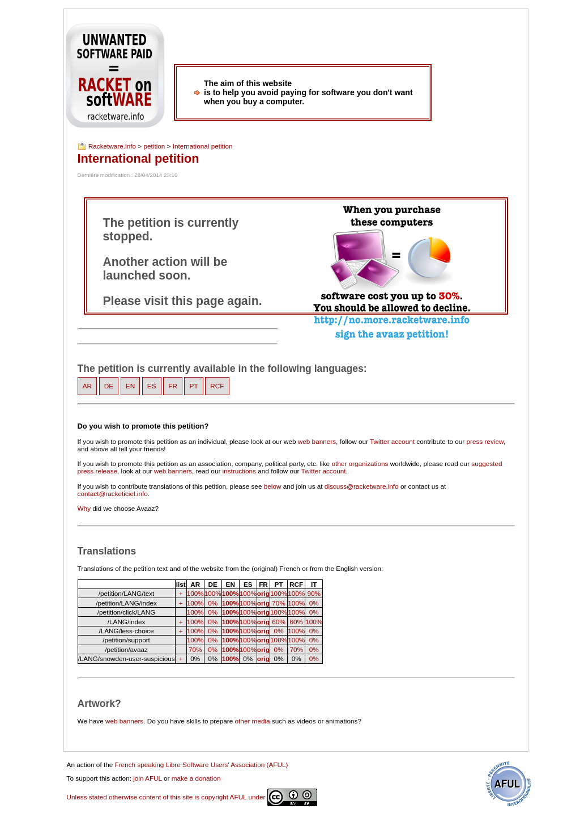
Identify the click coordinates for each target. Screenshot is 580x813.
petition (154, 146)
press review (484, 441)
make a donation (196, 778)
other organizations (359, 463)
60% (278, 621)
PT (194, 386)
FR (172, 386)
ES (151, 386)
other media (252, 721)
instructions (239, 471)
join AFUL (147, 778)
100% (195, 593)
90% (314, 593)
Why (84, 508)
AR (87, 386)
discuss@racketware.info (362, 486)
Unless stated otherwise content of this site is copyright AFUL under (192, 797)
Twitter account (392, 441)
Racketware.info (112, 146)
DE (108, 386)
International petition (203, 146)
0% (213, 603)
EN (130, 386)
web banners (317, 441)
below (273, 486)
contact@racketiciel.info (113, 493)
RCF (217, 386)
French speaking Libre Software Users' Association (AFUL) (201, 764)
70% (278, 603)
